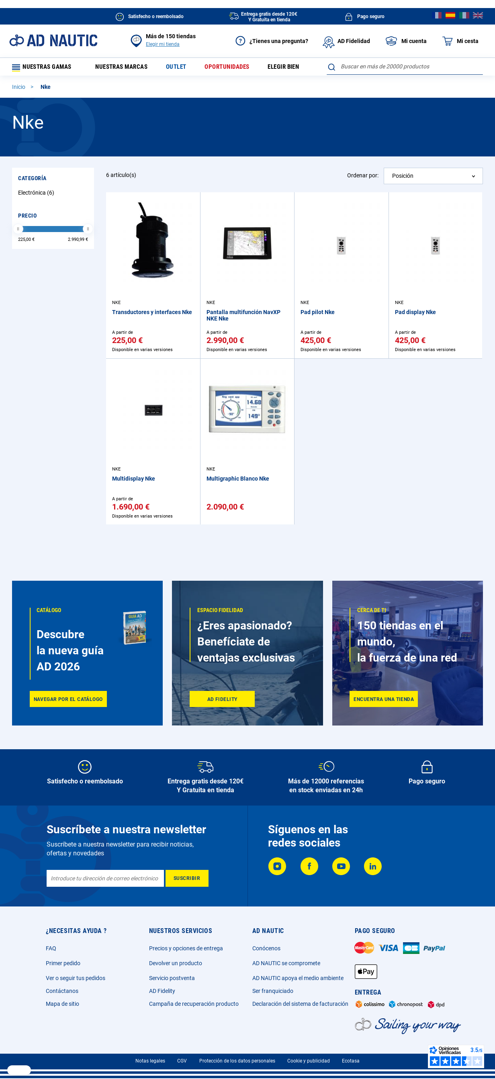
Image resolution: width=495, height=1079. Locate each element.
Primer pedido (63, 963)
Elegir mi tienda (163, 44)
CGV (182, 1061)
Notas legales (150, 1061)
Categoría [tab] (32, 181)
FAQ (51, 948)
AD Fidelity (162, 991)
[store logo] (53, 40)
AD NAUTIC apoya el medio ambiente (298, 978)
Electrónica (37, 195)
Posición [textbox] (402, 178)
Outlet (183, 68)
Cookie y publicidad (308, 1061)
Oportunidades (235, 68)
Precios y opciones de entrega (186, 948)
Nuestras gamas (45, 68)
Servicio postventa (172, 978)
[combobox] (405, 66)
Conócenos (266, 948)
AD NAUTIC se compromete (286, 963)
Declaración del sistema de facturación (300, 1004)
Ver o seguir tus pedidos (75, 978)
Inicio (19, 89)
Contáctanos (62, 991)
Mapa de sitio (62, 1004)
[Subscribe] (187, 878)
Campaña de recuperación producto (194, 1004)
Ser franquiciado (272, 991)
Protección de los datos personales (237, 1061)
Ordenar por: (362, 178)
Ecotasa (351, 1061)
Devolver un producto (175, 963)
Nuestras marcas (126, 68)
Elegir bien (293, 68)
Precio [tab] (27, 218)
